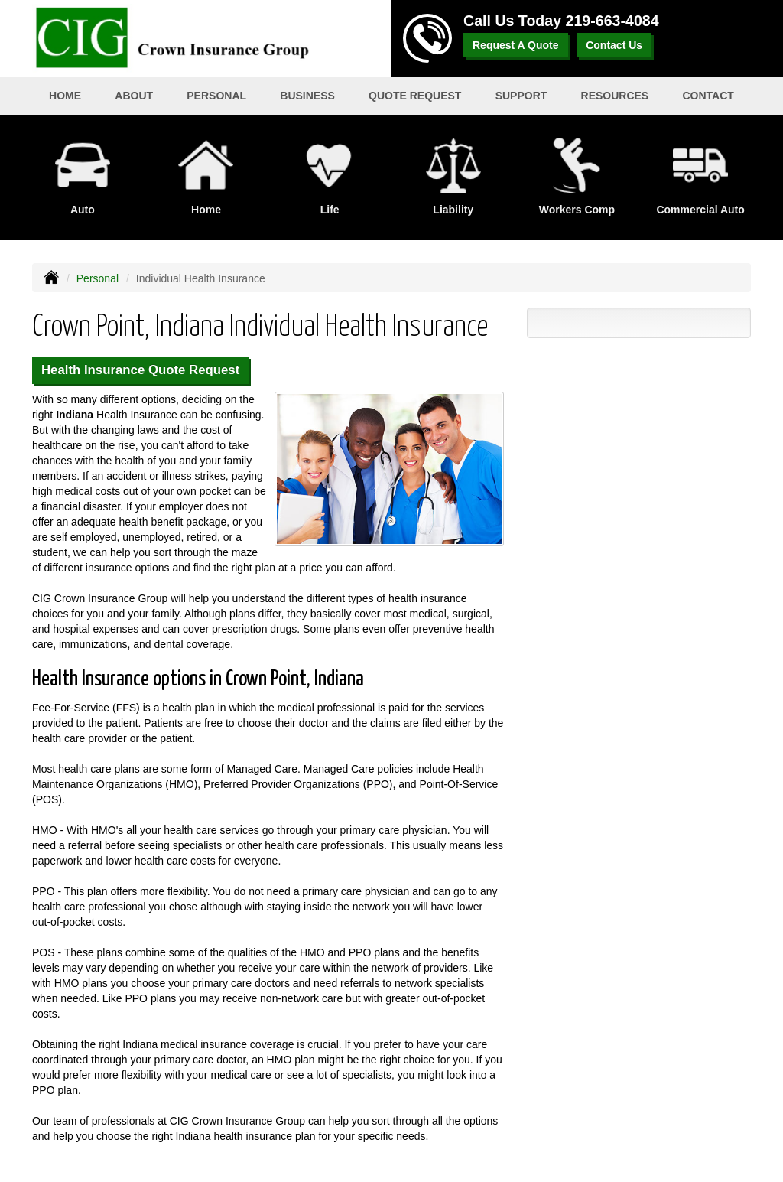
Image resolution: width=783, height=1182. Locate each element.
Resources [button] (615, 96)
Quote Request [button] (415, 96)
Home (65, 96)
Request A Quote (516, 45)
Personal (97, 278)
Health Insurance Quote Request (140, 370)
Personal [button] (216, 96)
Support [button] (521, 96)
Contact (707, 96)
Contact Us (614, 45)
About (134, 96)
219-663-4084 (612, 20)
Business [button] (307, 96)
